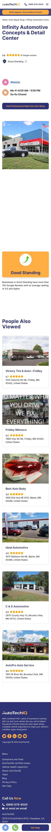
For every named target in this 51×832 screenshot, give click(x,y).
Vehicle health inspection (15, 767)
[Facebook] (9, 736)
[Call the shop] (15, 827)
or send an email (14, 808)
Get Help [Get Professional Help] (35, 827)
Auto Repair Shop (17, 20)
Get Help (6, 786)
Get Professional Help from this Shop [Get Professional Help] (25, 106)
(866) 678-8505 (33, 4)
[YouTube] (25, 736)
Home (4, 20)
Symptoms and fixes (12, 759)
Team (5, 774)
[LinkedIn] (15, 736)
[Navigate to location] (5, 827)
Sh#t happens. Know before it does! (25, 12)
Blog (4, 778)
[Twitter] (4, 736)
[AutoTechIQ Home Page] (11, 4)
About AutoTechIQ (11, 770)
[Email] (20, 736)
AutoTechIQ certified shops (16, 763)
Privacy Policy (9, 782)
